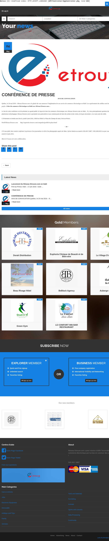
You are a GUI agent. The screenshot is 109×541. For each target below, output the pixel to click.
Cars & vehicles (7, 492)
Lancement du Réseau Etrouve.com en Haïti (29, 184)
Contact (79, 535)
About (73, 535)
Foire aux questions (9, 465)
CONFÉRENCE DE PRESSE (28, 94)
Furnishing (72, 499)
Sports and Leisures (75, 510)
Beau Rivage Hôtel (22, 291)
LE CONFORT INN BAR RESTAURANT (66, 326)
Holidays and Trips (8, 513)
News (67, 535)
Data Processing (74, 515)
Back (6, 165)
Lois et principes (103, 538)
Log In (5, 11)
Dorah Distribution (22, 255)
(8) (5, 1)
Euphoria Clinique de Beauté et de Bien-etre (66, 255)
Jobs (3, 497)
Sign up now (26, 380)
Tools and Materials (75, 494)
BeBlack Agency (67, 291)
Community (72, 520)
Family (4, 518)
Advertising (60, 535)
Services (5, 524)
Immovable (5, 508)
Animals (71, 504)
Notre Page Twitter (13, 458)
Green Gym (22, 326)
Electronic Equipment (9, 502)
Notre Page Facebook (14, 451)
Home (52, 535)
